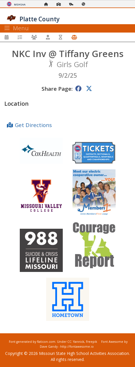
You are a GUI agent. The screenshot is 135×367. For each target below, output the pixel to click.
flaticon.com (46, 342)
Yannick (78, 342)
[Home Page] (47, 4)
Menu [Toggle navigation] (17, 28)
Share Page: (57, 88)
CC (69, 342)
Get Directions (33, 124)
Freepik (91, 342)
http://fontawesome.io (77, 347)
